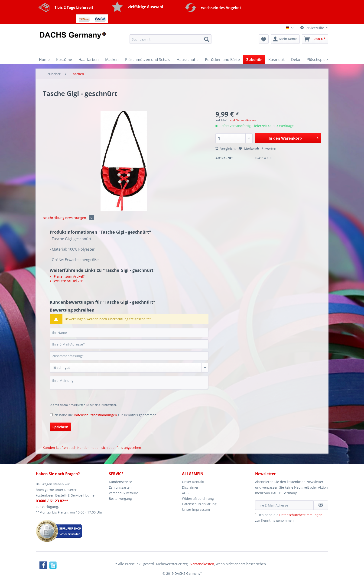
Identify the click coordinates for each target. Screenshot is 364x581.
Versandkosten (202, 563)
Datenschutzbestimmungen (95, 415)
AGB (185, 493)
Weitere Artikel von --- (69, 281)
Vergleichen (227, 148)
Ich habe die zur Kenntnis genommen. (105, 415)
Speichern (60, 427)
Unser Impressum (196, 509)
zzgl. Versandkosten (243, 120)
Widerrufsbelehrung (198, 498)
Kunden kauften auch (59, 447)
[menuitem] (170, 41)
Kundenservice (120, 482)
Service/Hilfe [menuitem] (312, 28)
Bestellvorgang (120, 498)
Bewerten (266, 148)
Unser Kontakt (193, 482)
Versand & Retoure (123, 493)
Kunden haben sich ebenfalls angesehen (109, 447)
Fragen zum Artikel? (67, 276)
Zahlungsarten (120, 487)
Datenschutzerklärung (199, 504)
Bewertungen (79, 217)
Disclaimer (190, 487)
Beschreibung (53, 217)
